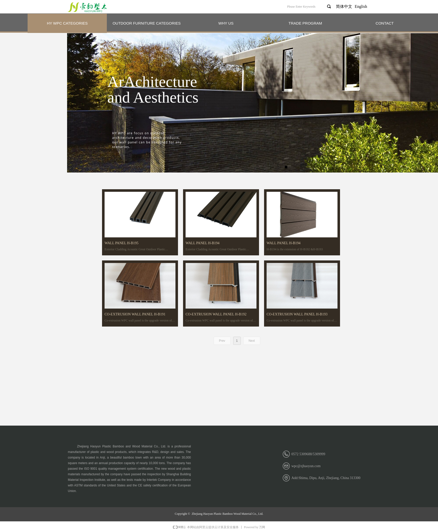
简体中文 (344, 6)
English (361, 6)
